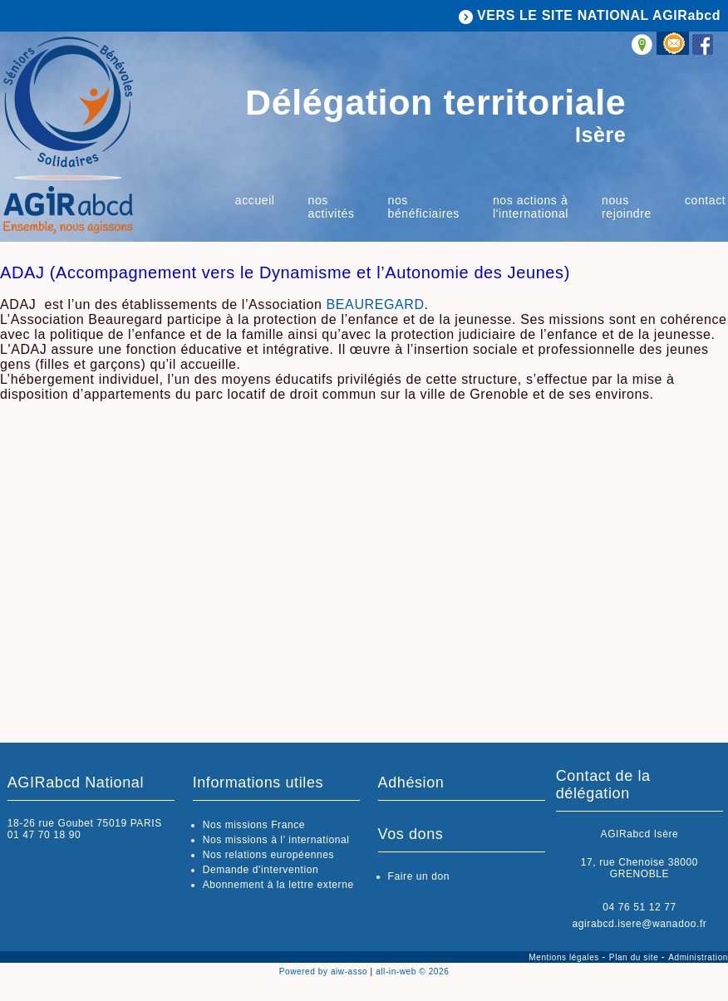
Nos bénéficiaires (424, 207)
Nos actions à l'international (530, 207)
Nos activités (331, 207)
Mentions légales (565, 957)
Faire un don (419, 876)
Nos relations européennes (268, 855)
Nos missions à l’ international (276, 840)
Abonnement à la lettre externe (278, 885)
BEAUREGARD (376, 304)
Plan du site (635, 957)
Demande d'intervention (261, 870)
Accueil (255, 200)
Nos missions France (254, 825)
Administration (698, 957)
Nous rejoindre (627, 207)
